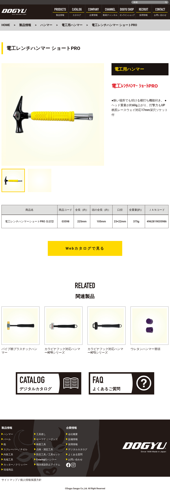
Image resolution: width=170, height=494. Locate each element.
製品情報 (25, 25)
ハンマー (46, 25)
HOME (5, 25)
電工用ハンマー (72, 25)
